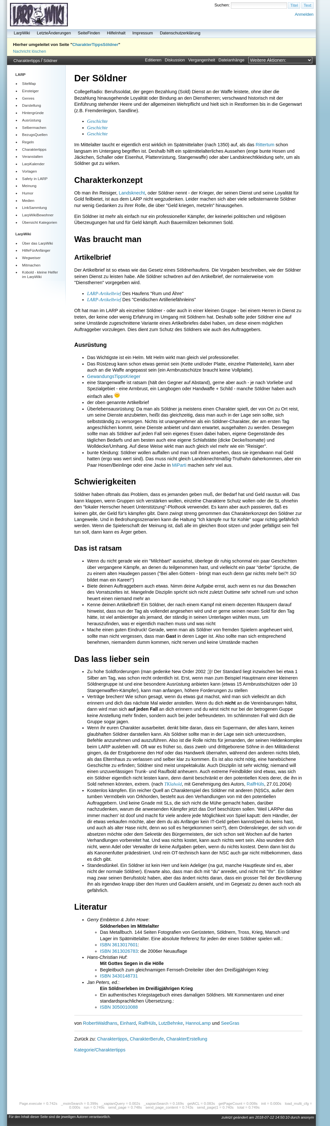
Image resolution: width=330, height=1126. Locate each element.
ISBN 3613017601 (119, 944)
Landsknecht (132, 192)
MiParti (179, 465)
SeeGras (230, 1023)
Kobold (28, 272)
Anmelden (304, 14)
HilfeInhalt (116, 33)
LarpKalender (33, 164)
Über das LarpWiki (37, 243)
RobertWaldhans (100, 1023)
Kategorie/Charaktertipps (99, 1049)
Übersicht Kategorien (39, 222)
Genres (28, 98)
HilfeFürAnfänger (36, 250)
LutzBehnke (171, 1023)
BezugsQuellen (35, 134)
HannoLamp (198, 1023)
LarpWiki (22, 33)
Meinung (29, 186)
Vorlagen (29, 171)
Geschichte (97, 121)
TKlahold (173, 784)
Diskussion (175, 60)
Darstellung (31, 105)
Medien (28, 200)
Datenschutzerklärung (180, 33)
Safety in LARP (35, 178)
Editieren (153, 60)
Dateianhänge (231, 60)
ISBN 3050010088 (119, 1007)
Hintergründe (33, 113)
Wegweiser (31, 258)
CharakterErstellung (186, 1038)
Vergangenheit (201, 60)
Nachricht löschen (29, 51)
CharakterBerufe (147, 1038)
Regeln (28, 142)
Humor (27, 193)
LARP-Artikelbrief (104, 293)
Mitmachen (31, 265)
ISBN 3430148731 (119, 975)
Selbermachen (34, 127)
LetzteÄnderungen (54, 33)
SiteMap (29, 83)
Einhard (128, 1023)
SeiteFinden (89, 33)
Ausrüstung (31, 120)
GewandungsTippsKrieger (114, 376)
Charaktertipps (27, 61)
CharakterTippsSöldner (95, 44)
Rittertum (265, 144)
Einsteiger (30, 91)
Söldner (50, 61)
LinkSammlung (34, 207)
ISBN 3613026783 (119, 951)
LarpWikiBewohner (38, 215)
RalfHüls (255, 784)
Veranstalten (32, 156)
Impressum (142, 33)
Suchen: (222, 5)
